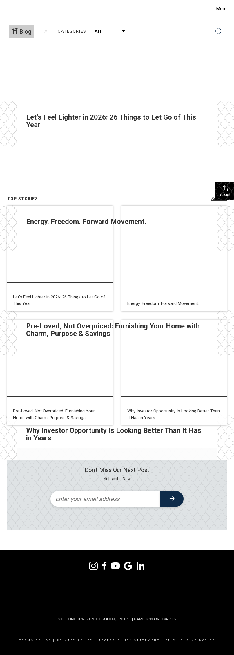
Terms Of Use (35, 640)
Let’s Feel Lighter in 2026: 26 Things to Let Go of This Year (111, 121)
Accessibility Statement (129, 640)
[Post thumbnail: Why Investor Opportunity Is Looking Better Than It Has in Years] (174, 373)
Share (225, 191)
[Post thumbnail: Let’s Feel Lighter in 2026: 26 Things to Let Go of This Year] (60, 258)
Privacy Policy (75, 640)
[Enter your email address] (105, 499)
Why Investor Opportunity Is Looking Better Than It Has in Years (113, 434)
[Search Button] (219, 31)
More (221, 8)
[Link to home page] (7, 8)
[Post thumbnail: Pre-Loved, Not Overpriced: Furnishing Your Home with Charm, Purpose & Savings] (60, 373)
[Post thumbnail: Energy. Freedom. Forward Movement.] (174, 258)
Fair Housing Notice (190, 640)
